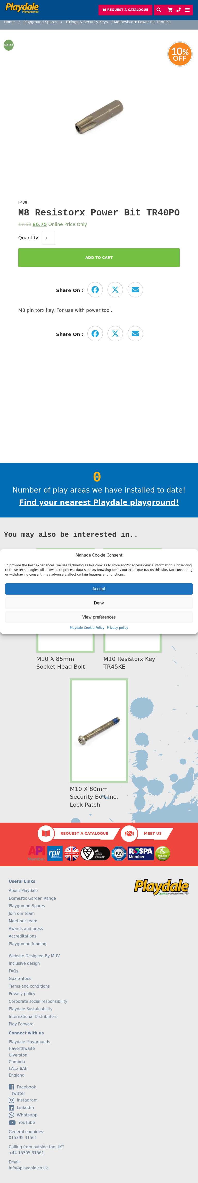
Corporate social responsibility (38, 1001)
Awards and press (26, 928)
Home (9, 22)
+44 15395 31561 (26, 1153)
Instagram (23, 1100)
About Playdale (23, 890)
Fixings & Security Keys (87, 22)
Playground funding (27, 944)
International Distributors (33, 1016)
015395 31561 (23, 1137)
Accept (98, 589)
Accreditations (22, 936)
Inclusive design (24, 963)
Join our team (22, 913)
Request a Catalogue (84, 833)
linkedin (21, 1108)
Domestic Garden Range (32, 898)
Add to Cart (99, 258)
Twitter (17, 1093)
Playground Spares (40, 22)
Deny (99, 603)
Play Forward (21, 1024)
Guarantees (20, 978)
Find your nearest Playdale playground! (99, 502)
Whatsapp (23, 1115)
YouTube (22, 1123)
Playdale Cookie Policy (87, 627)
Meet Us (153, 833)
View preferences (99, 617)
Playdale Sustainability (31, 1009)
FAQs (13, 971)
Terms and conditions (29, 986)
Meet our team (23, 921)
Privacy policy (117, 627)
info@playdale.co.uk (28, 1168)
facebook (22, 1087)
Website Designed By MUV (34, 956)
